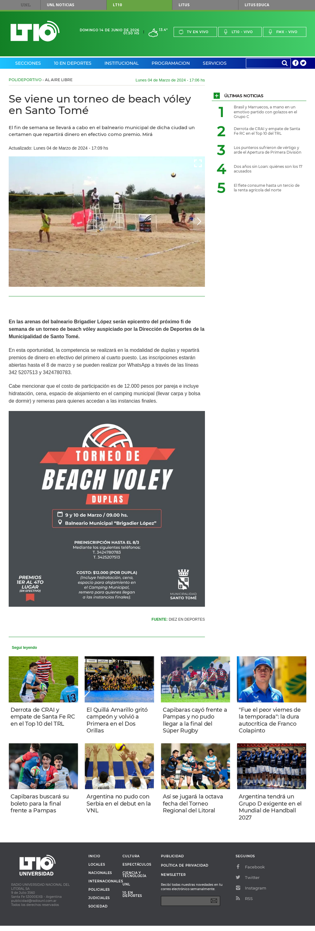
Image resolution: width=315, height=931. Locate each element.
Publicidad (172, 861)
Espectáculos (136, 870)
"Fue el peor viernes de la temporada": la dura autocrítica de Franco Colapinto (271, 721)
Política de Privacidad (184, 871)
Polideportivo (25, 79)
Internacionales (103, 886)
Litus (184, 4)
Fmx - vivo (282, 32)
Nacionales (100, 878)
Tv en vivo (193, 32)
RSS (244, 903)
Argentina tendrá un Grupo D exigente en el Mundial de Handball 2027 (271, 810)
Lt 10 (35, 31)
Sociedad (98, 911)
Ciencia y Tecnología (134, 880)
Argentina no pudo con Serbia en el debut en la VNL (119, 807)
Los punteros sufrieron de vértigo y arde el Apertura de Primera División (267, 150)
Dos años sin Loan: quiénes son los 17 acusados (268, 169)
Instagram (251, 893)
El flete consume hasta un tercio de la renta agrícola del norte (266, 188)
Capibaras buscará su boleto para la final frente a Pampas (41, 807)
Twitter (248, 882)
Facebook (250, 872)
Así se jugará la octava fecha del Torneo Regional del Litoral (194, 807)
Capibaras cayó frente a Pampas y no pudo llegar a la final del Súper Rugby (194, 721)
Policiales (99, 895)
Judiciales (99, 903)
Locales (96, 870)
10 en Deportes (72, 63)
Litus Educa (257, 4)
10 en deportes (132, 900)
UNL (25, 5)
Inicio (94, 861)
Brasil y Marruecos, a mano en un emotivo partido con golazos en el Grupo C (265, 112)
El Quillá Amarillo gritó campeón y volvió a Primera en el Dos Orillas (118, 721)
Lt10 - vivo (238, 32)
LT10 (117, 4)
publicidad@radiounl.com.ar (33, 906)
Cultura (131, 861)
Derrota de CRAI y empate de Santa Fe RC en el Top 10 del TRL (43, 717)
